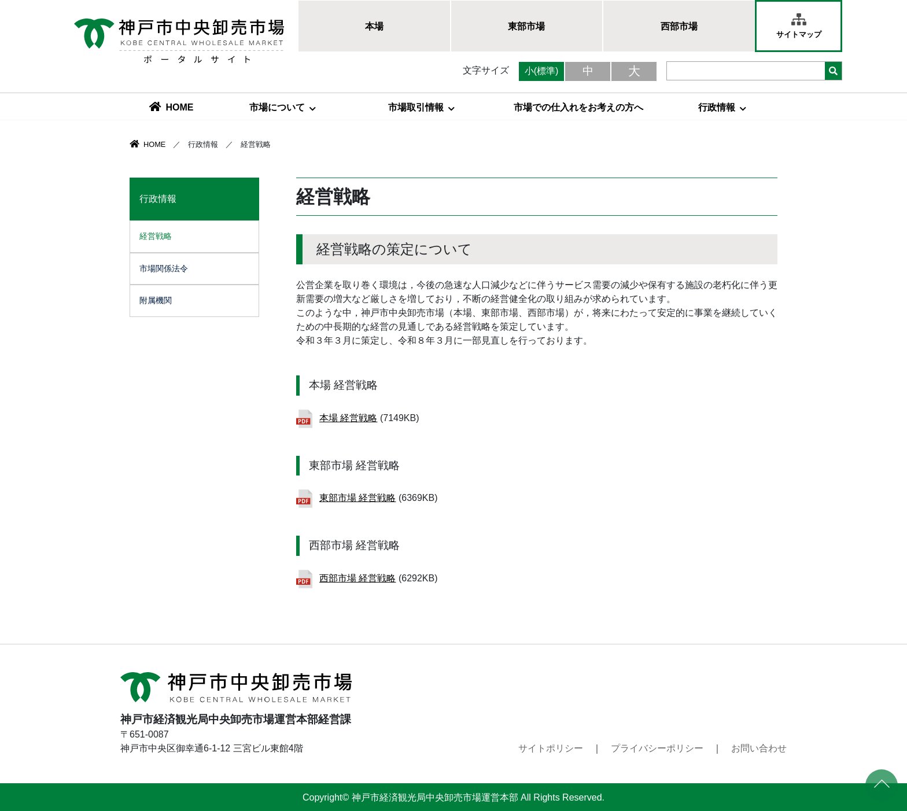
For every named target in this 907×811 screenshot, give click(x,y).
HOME (171, 107)
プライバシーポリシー (657, 748)
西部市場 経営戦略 (357, 578)
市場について (282, 107)
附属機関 (155, 300)
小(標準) (542, 71)
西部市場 (679, 26)
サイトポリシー (550, 748)
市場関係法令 (163, 268)
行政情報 (722, 107)
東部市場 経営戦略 (357, 498)
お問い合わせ (759, 748)
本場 (374, 26)
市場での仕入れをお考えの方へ (578, 107)
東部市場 (526, 26)
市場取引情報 (421, 107)
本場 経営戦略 (348, 418)
